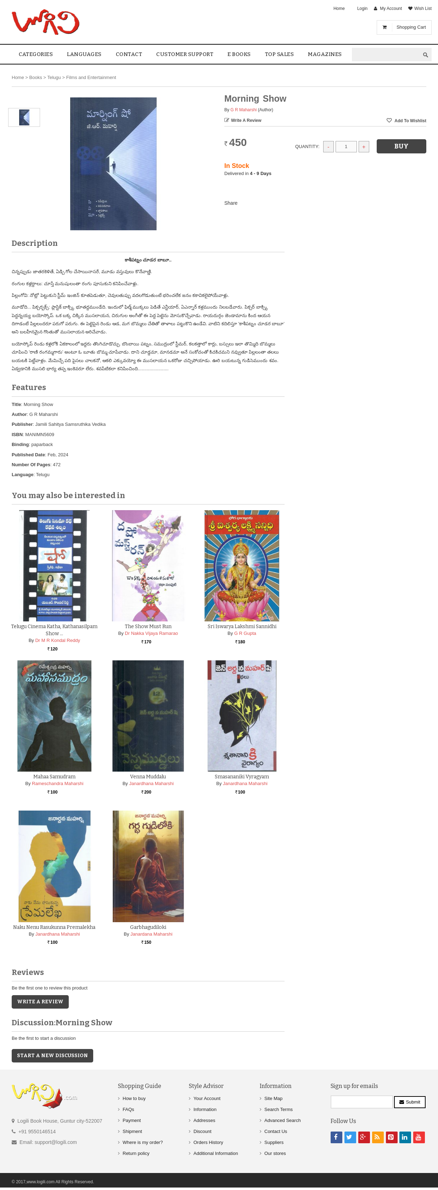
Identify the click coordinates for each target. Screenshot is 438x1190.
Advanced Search (282, 1120)
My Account (391, 8)
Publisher (22, 424)
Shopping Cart (411, 27)
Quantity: (307, 146)
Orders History (208, 1142)
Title (16, 404)
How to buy (134, 1098)
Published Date (28, 454)
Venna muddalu (148, 777)
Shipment (132, 1131)
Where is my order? (143, 1142)
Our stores (275, 1153)
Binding (20, 444)
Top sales (279, 54)
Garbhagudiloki (148, 927)
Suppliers (273, 1142)
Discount (202, 1131)
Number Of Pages (31, 464)
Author (19, 414)
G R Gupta (245, 633)
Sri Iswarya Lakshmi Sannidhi (242, 627)
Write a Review (246, 120)
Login (362, 8)
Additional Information (215, 1153)
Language (22, 474)
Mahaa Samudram (54, 777)
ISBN (17, 434)
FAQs (128, 1109)
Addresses (204, 1120)
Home (339, 8)
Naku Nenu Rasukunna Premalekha (54, 927)
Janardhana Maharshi (151, 783)
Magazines (325, 54)
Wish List (423, 8)
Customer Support (184, 54)
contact (129, 54)
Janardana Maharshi (151, 934)
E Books (239, 54)
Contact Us (275, 1131)
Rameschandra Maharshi (57, 783)
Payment (132, 1120)
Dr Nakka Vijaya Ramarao (151, 633)
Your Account (206, 1098)
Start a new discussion (52, 1056)
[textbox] (386, 55)
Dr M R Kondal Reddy (57, 640)
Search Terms (278, 1109)
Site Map (273, 1098)
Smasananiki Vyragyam (242, 777)
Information (205, 1109)
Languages (84, 54)
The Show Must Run (148, 627)
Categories (36, 54)
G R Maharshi (243, 109)
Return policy (136, 1153)
